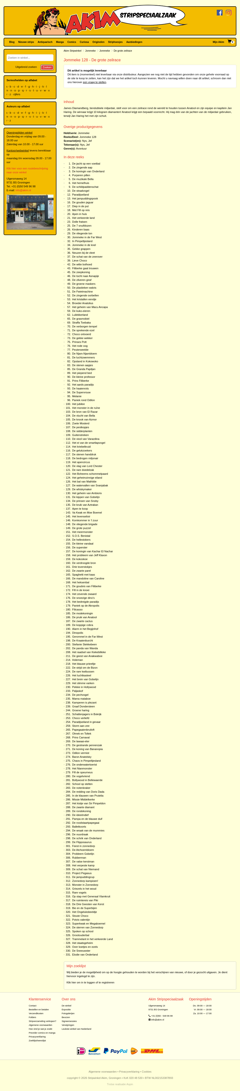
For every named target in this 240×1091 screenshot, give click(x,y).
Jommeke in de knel (84, 245)
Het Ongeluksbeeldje (84, 911)
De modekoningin (82, 613)
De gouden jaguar (82, 202)
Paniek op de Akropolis (85, 605)
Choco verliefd (80, 718)
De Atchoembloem (83, 849)
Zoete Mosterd (80, 423)
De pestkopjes (80, 427)
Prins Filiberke (80, 380)
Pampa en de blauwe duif (87, 818)
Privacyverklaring (37, 1037)
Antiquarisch (45, 42)
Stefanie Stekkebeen (84, 644)
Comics (71, 42)
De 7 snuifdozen (82, 225)
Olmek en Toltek (81, 733)
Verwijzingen (68, 1025)
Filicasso (77, 609)
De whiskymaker (82, 489)
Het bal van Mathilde (84, 481)
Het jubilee (78, 404)
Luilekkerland (80, 314)
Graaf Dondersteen (83, 706)
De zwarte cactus (82, 621)
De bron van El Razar (85, 411)
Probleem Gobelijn (83, 853)
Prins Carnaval (81, 737)
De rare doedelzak (83, 469)
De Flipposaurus (82, 842)
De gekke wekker (82, 338)
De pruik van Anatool (84, 617)
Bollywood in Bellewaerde (87, 780)
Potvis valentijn (81, 919)
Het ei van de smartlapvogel (88, 442)
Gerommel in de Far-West (87, 636)
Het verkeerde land (83, 217)
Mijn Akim (218, 42)
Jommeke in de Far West (87, 237)
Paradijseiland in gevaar (86, 721)
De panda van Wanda (85, 648)
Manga (60, 42)
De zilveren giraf (81, 279)
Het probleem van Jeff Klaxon (89, 555)
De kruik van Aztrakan (85, 504)
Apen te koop (80, 508)
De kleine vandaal (82, 543)
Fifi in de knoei (80, 590)
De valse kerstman (83, 861)
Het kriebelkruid (81, 446)
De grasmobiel (80, 318)
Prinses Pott (79, 341)
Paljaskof (77, 690)
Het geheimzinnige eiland (87, 477)
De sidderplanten (82, 431)
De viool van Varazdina (85, 438)
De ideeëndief (80, 815)
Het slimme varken (83, 683)
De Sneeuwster (81, 950)
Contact (33, 1005)
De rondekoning (81, 811)
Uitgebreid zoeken (26, 66)
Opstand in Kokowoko (85, 361)
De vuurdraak (80, 834)
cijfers (17, 94)
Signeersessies (69, 1021)
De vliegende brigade (84, 524)
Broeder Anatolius (82, 303)
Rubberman (79, 857)
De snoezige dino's (83, 597)
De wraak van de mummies (88, 830)
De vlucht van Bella (83, 415)
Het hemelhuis (80, 183)
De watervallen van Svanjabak (90, 485)
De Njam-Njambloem (84, 353)
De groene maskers (83, 283)
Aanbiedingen (134, 42)
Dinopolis (77, 632)
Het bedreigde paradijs (85, 601)
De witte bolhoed (82, 264)
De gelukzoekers (82, 450)
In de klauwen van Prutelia (87, 795)
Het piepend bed (82, 373)
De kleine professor (83, 376)
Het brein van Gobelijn (85, 679)
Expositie (66, 1009)
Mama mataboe (81, 698)
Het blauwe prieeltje (84, 663)
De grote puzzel (81, 528)
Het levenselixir (81, 516)
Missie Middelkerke (83, 799)
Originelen (98, 42)
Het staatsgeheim (82, 942)
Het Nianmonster (82, 768)
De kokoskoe (80, 559)
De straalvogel (80, 190)
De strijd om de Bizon (85, 667)
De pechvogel (80, 694)
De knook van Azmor (84, 419)
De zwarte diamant (83, 807)
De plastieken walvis (84, 287)
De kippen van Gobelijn (86, 497)
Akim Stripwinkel (72, 50)
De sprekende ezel (83, 330)
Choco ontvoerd (81, 334)
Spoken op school (82, 931)
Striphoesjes (115, 42)
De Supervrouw (81, 392)
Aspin (129, 1084)
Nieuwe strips (26, 42)
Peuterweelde (80, 349)
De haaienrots (80, 388)
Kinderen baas (80, 229)
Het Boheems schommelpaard (90, 473)
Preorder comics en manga (42, 1033)
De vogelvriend (81, 776)
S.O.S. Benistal (81, 535)
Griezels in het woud (84, 888)
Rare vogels (79, 892)
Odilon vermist (80, 752)
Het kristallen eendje (84, 299)
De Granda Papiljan (83, 369)
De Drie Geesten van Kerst (88, 904)
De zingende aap (82, 167)
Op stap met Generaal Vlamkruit (91, 896)
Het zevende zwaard (84, 594)
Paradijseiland (80, 194)
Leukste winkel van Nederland (76, 1029)
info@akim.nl (23, 190)
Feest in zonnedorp (83, 846)
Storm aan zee (81, 725)
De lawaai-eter (80, 741)
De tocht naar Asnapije (85, 276)
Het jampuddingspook (85, 198)
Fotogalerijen (68, 1013)
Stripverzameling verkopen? (42, 1021)
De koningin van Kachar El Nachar (92, 551)
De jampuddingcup (83, 877)
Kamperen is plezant (84, 702)
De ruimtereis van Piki (85, 900)
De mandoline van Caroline (88, 578)
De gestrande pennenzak (87, 745)
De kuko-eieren (81, 310)
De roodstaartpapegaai (85, 822)
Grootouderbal (80, 935)
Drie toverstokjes (82, 566)
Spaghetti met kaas (83, 574)
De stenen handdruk (84, 454)
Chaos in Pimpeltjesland (86, 760)
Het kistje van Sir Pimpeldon (89, 803)
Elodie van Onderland (85, 954)
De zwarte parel (81, 570)
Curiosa (84, 42)
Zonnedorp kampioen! (85, 880)
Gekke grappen (81, 248)
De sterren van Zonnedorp (87, 927)
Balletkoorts (79, 826)
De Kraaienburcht (82, 640)
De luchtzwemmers (83, 357)
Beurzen (66, 1017)
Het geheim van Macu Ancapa (90, 307)
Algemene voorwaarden (40, 1025)
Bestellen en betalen (39, 1009)
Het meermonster (82, 531)
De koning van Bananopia (87, 749)
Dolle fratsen (79, 221)
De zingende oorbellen (85, 295)
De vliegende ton (82, 233)
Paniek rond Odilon (83, 400)
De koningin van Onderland (88, 171)
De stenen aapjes (82, 365)
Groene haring (80, 710)
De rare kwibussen (83, 671)
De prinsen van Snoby (85, 500)
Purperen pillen (81, 175)
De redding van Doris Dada (88, 791)
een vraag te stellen (94, 82)
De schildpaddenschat (85, 186)
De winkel (66, 1005)
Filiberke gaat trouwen (85, 268)
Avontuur (81, 148)
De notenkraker (81, 787)
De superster (79, 547)
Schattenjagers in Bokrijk (86, 714)
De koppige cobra (82, 625)
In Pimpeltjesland (82, 241)
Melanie (77, 396)
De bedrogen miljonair (85, 458)
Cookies (147, 1071)
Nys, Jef (87, 140)
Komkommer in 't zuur (85, 520)
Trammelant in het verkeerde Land (92, 939)
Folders (32, 1017)
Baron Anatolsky (82, 756)
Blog (12, 42)
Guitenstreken (80, 435)
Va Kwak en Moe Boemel (87, 512)
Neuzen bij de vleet (83, 252)
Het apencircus (81, 462)
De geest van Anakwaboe (87, 656)
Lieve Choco (79, 260)
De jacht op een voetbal (86, 163)
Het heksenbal (80, 582)
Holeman (77, 659)
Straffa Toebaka (81, 322)
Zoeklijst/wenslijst (37, 1040)
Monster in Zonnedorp (85, 884)
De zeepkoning (81, 272)
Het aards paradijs (83, 384)
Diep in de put (80, 206)
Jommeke (90, 50)
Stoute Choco (80, 915)
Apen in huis (79, 214)
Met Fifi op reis (81, 210)
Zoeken (47, 67)
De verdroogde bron (84, 562)
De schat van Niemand (85, 869)
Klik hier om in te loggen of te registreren (91, 982)
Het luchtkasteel (81, 675)
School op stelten (82, 784)
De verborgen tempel (84, 326)
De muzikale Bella (82, 179)
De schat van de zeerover (87, 256)
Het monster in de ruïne (86, 407)
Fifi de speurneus (82, 772)
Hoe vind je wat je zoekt (40, 1029)
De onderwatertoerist (84, 764)
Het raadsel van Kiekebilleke (89, 652)
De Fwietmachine (82, 291)
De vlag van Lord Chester (87, 466)
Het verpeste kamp (83, 865)
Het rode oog (80, 345)
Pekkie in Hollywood (84, 687)
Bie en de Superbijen (84, 908)
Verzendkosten (36, 1013)
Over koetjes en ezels (85, 946)
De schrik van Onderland (86, 838)
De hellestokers (81, 539)
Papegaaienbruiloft (83, 729)
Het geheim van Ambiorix (87, 493)
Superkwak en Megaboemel (88, 923)
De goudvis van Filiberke (86, 586)
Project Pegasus (82, 873)
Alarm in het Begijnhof (85, 628)
